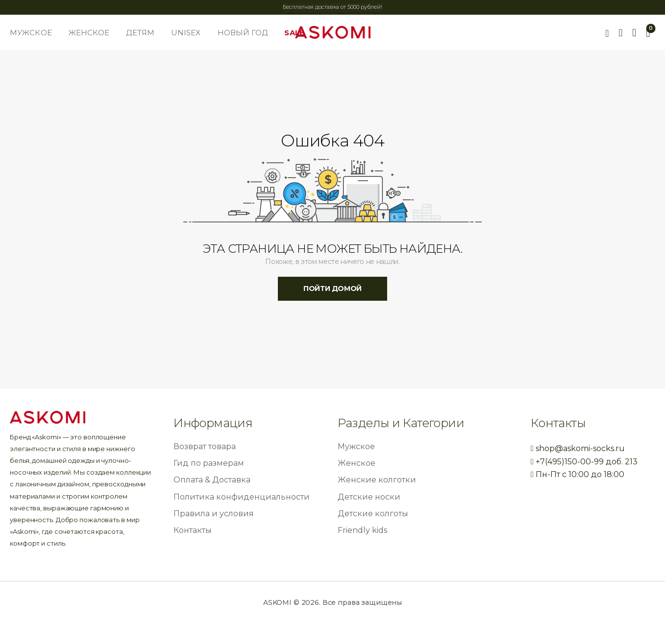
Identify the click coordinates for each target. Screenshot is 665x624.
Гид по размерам (208, 463)
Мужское (356, 446)
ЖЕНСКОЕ (89, 32)
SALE (294, 32)
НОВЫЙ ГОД (243, 32)
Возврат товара (204, 446)
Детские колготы (373, 513)
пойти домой (332, 288)
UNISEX (186, 32)
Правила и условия (213, 513)
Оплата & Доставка (211, 479)
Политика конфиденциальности (241, 497)
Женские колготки (377, 479)
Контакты (192, 530)
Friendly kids (362, 530)
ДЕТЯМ (140, 32)
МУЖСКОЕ (31, 32)
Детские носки (369, 497)
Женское (356, 463)
